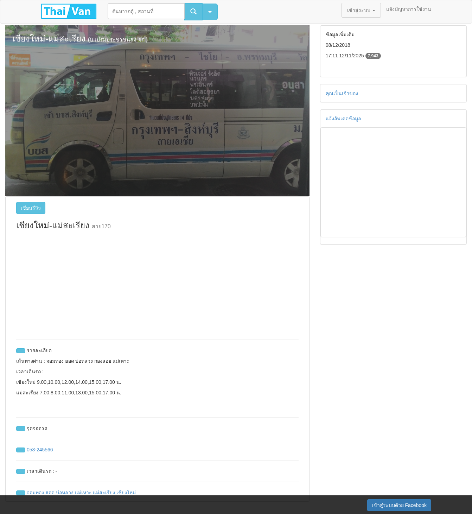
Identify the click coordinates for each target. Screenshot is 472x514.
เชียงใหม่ (126, 492)
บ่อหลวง (65, 492)
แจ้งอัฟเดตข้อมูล (343, 118)
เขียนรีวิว (31, 208)
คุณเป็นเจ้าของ (342, 93)
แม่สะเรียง (104, 492)
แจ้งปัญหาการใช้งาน (408, 9)
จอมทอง (35, 492)
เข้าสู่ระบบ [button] (361, 10)
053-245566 (40, 449)
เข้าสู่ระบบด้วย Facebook (399, 505)
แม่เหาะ (83, 492)
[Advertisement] (157, 283)
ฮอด (50, 492)
